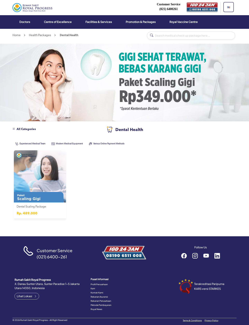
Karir (93, 288)
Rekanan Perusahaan (101, 301)
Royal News (96, 309)
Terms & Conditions (192, 320)
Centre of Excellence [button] (58, 22)
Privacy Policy (211, 320)
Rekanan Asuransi (99, 296)
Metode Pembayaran (101, 305)
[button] (228, 7)
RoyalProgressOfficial (206, 255)
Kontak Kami (97, 292)
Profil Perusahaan (99, 284)
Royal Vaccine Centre (183, 22)
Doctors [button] (24, 22)
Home (16, 35)
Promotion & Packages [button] (141, 22)
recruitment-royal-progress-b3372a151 (217, 255)
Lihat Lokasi (27, 296)
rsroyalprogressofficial (184, 255)
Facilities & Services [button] (98, 22)
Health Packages (40, 35)
